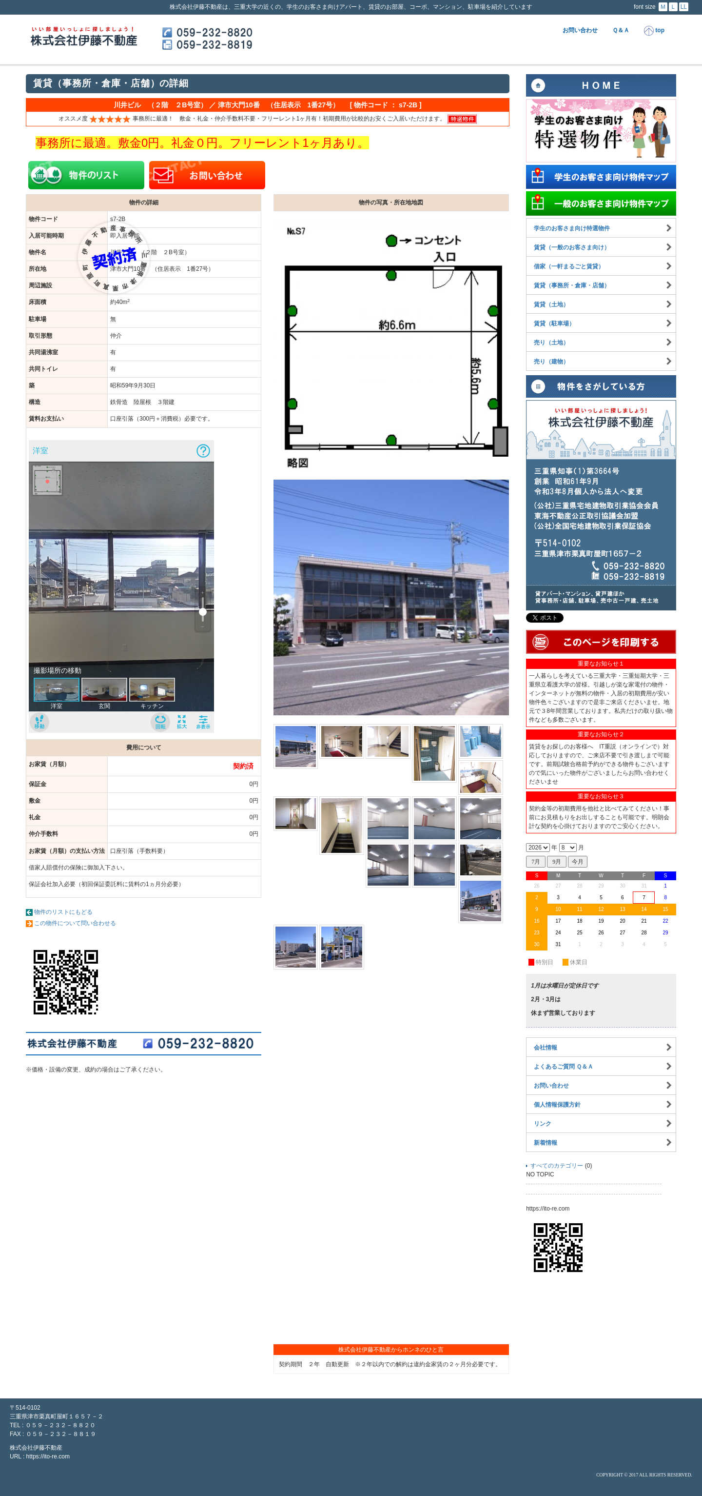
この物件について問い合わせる (75, 923)
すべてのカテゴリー (556, 1165)
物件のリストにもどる (63, 912)
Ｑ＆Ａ (620, 30)
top (654, 31)
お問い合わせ (580, 30)
